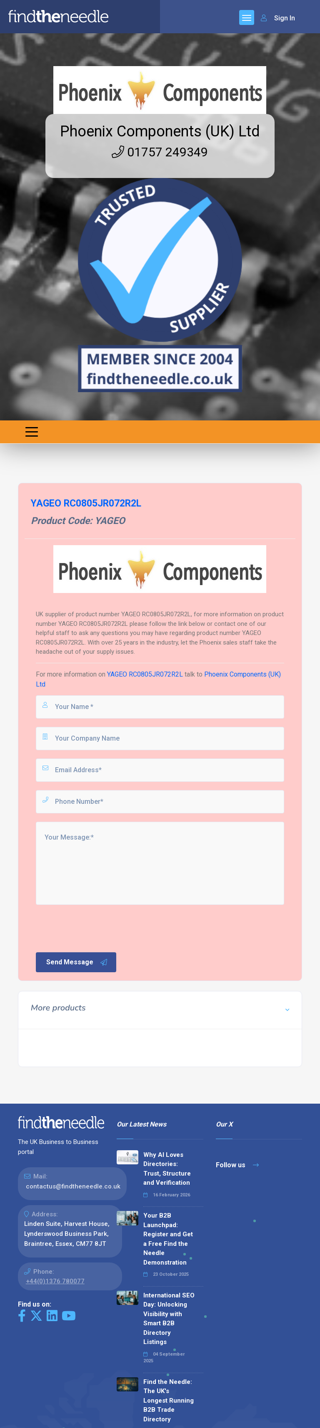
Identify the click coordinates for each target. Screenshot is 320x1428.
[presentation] (98, 928)
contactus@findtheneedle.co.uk (73, 1186)
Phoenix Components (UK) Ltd (160, 131)
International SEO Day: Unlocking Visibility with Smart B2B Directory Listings (169, 1319)
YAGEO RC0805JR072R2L (145, 674)
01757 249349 (160, 152)
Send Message (77, 962)
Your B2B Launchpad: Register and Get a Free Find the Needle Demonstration (168, 1239)
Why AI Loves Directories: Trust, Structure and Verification (167, 1169)
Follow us (237, 1165)
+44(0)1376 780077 (55, 1281)
